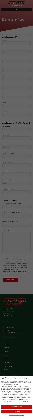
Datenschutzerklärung (12, 397)
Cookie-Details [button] (9, 416)
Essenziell (7, 401)
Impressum (24, 416)
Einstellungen (12, 399)
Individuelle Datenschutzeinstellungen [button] (16, 415)
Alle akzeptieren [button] (16, 407)
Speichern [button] (16, 411)
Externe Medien (23, 401)
